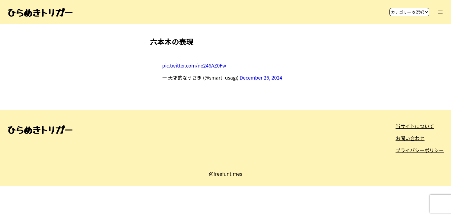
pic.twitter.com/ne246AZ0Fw (194, 65)
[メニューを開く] (440, 12)
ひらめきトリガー (40, 12)
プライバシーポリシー (419, 150)
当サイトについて (414, 126)
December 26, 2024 (261, 77)
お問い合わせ (409, 138)
